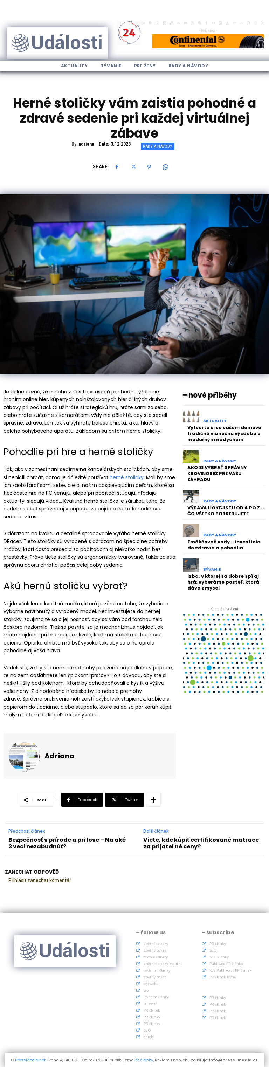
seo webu (151, 983)
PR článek (152, 1010)
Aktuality (215, 421)
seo (146, 990)
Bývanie (212, 569)
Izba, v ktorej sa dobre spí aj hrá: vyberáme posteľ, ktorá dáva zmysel (223, 582)
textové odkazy (156, 957)
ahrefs (148, 1036)
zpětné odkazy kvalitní (163, 963)
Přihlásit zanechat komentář (39, 880)
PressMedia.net (30, 1060)
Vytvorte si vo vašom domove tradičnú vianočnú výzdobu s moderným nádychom (224, 433)
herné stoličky (127, 477)
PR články (152, 1016)
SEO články (219, 957)
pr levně (150, 1003)
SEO (147, 1030)
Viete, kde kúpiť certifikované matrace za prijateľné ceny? (201, 843)
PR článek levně (222, 977)
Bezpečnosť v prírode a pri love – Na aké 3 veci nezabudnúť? (67, 843)
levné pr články (156, 996)
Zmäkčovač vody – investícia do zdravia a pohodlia (224, 544)
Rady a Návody (157, 146)
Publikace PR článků (226, 963)
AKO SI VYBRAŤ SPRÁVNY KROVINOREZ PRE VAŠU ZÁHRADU (217, 473)
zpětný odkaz (155, 950)
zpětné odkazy (156, 943)
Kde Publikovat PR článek (230, 970)
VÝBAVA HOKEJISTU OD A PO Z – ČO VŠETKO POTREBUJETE (225, 510)
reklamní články (157, 970)
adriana (86, 144)
